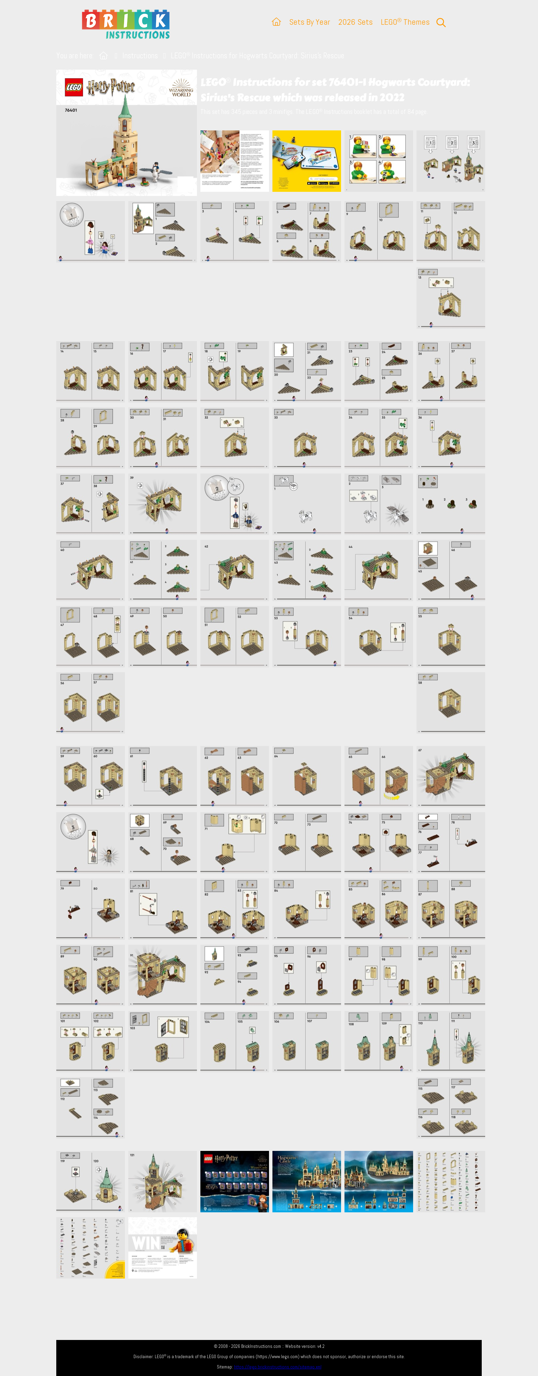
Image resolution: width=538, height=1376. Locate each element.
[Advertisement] (272, 301)
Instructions (140, 56)
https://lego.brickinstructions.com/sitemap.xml (277, 1367)
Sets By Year (309, 21)
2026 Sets (355, 21)
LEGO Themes (405, 21)
